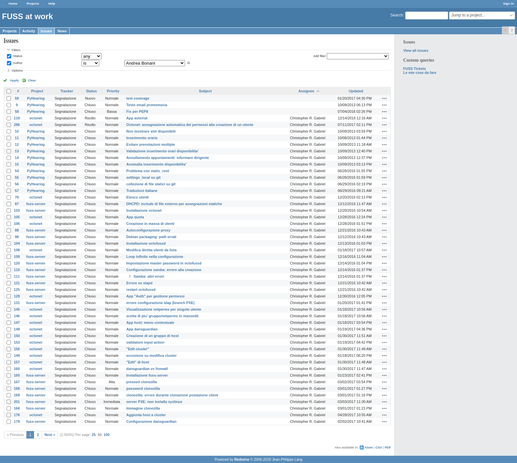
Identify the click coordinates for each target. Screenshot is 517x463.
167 (17, 382)
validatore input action (145, 342)
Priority (113, 91)
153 (17, 342)
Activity (28, 31)
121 (17, 283)
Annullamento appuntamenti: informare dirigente (167, 158)
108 (17, 250)
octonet (35, 118)
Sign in (508, 3)
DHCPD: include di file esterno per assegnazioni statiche (174, 204)
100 (106, 435)
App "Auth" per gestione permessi (155, 296)
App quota (135, 217)
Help (51, 3)
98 (17, 237)
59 (17, 98)
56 (17, 184)
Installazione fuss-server (147, 375)
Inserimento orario (142, 138)
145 (17, 309)
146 (17, 316)
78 (17, 197)
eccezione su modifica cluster (151, 355)
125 (17, 290)
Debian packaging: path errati (151, 237)
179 (17, 421)
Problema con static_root (147, 171)
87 (17, 204)
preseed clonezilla (141, 382)
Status (17, 56)
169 (17, 395)
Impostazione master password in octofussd (163, 263)
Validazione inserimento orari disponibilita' (162, 151)
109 (17, 257)
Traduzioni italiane (141, 191)
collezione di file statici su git (150, 184)
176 (17, 415)
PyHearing (36, 98)
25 (94, 435)
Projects (33, 3)
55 (17, 177)
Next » (50, 435)
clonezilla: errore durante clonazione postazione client (172, 395)
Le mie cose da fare (419, 73)
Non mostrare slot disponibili (150, 131)
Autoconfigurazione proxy (148, 230)
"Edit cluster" (137, 349)
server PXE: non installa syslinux (154, 402)
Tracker (66, 91)
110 (17, 270)
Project (37, 91)
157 (17, 362)
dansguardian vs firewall (147, 369)
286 (17, 125)
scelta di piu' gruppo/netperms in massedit (162, 316)
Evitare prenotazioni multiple (150, 144)
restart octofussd (140, 290)
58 (17, 111)
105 (17, 217)
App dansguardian (142, 329)
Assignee (306, 91)
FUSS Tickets (414, 69)
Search (396, 15)
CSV (379, 447)
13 (17, 151)
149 (17, 355)
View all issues (415, 50)
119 (17, 118)
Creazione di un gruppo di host (152, 336)
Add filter (319, 56)
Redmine (242, 459)
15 (17, 164)
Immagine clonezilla (143, 408)
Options (17, 70)
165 (17, 375)
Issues (46, 31)
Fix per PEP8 (137, 111)
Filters (16, 50)
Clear (32, 80)
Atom (369, 447)
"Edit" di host (137, 362)
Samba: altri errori (149, 276)
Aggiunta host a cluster (146, 415)
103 (17, 210)
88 (17, 230)
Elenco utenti (137, 197)
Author (17, 63)
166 (17, 408)
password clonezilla (143, 388)
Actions (384, 98)
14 (17, 158)
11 (17, 138)
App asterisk (137, 118)
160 (17, 369)
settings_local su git (143, 177)
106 (17, 224)
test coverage (137, 98)
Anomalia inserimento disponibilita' (156, 164)
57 (17, 191)
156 (17, 349)
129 (17, 296)
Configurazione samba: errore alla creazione (163, 270)
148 (17, 329)
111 (17, 276)
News (62, 31)
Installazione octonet (144, 210)
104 (17, 243)
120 (17, 263)
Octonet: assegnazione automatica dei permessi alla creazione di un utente (189, 125)
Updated (356, 91)
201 (17, 402)
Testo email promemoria (146, 105)
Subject (205, 91)
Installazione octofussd (146, 243)
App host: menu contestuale (150, 322)
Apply (14, 80)
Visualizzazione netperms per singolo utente (163, 309)
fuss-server (36, 204)
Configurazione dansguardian (151, 421)
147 (17, 322)
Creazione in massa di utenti (150, 224)
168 (17, 388)
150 (17, 336)
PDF (388, 447)
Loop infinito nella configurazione (154, 257)
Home (13, 3)
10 (17, 131)
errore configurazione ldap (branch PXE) (160, 303)
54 (17, 171)
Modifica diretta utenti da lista (151, 250)
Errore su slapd (139, 283)
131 (17, 303)
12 (17, 144)
